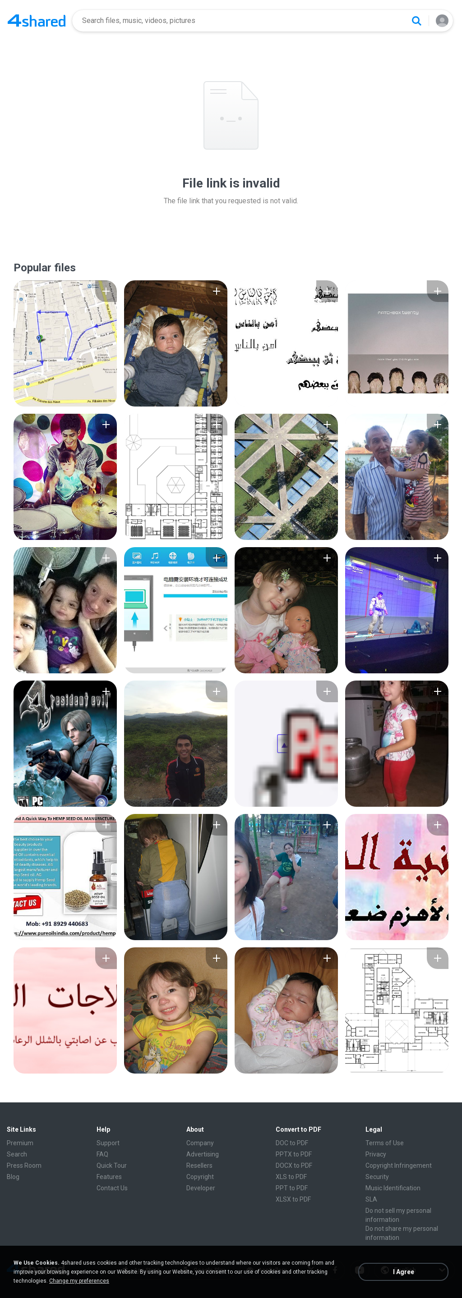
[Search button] (416, 21)
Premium (20, 1143)
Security (377, 1176)
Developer (200, 1188)
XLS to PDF (291, 1176)
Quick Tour (112, 1165)
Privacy (375, 1154)
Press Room (24, 1165)
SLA (371, 1199)
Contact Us (112, 1188)
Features (109, 1176)
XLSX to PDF (293, 1199)
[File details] (65, 343)
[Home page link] (36, 20)
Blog (13, 1176)
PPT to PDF (292, 1188)
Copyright (200, 1176)
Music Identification (392, 1188)
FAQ (102, 1154)
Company (200, 1143)
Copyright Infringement (398, 1165)
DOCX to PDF (294, 1165)
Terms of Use (384, 1143)
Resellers (199, 1165)
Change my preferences (79, 1281)
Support (108, 1143)
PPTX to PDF (294, 1154)
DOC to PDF (292, 1143)
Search (17, 1154)
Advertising (202, 1154)
